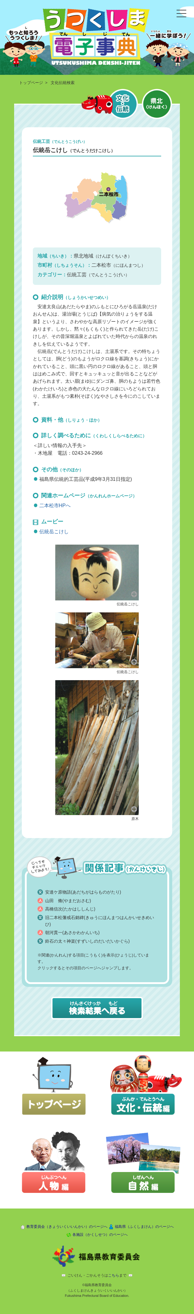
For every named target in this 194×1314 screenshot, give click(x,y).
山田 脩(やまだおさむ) (68, 900)
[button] (97, 572)
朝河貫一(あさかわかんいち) (72, 932)
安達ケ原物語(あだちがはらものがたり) (83, 892)
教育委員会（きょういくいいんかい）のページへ (66, 1226)
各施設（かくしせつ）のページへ (100, 1234)
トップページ (31, 82)
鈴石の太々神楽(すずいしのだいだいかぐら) (87, 941)
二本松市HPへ (55, 505)
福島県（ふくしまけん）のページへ (144, 1226)
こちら (113, 1275)
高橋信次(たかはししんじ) (70, 908)
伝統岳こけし (54, 531)
